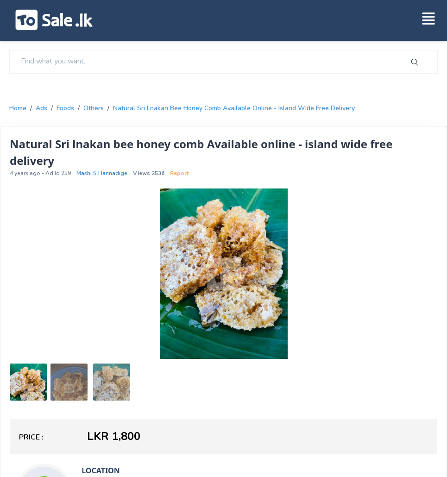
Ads (41, 108)
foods (65, 108)
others (93, 108)
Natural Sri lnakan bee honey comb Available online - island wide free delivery (234, 108)
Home (17, 108)
